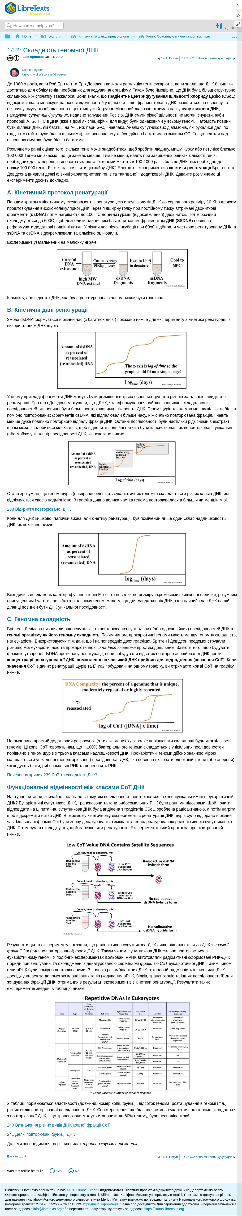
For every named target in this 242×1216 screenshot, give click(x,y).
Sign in (229, 27)
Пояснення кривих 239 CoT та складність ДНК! (52, 775)
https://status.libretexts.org (164, 1209)
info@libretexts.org (47, 1209)
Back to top (15, 1156)
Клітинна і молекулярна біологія (100, 36)
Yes (59, 1171)
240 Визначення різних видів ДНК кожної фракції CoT (58, 1125)
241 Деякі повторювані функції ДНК (41, 1134)
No (77, 1171)
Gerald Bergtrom (32, 70)
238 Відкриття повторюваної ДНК (39, 509)
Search (9, 26)
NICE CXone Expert (83, 1190)
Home (23, 36)
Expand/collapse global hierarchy (10, 37)
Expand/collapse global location (234, 35)
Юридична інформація (101, 1204)
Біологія (51, 36)
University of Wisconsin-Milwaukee (44, 74)
